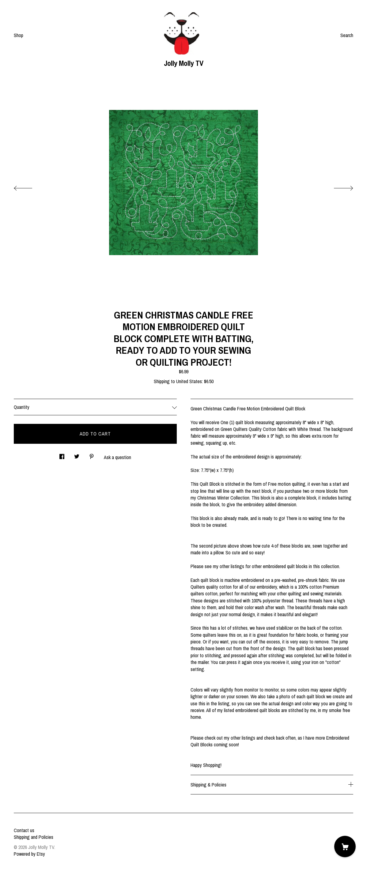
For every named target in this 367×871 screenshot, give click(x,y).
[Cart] (345, 846)
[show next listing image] (338, 186)
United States (189, 381)
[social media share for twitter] (76, 455)
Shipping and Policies (33, 837)
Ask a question (117, 457)
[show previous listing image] (29, 186)
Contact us (24, 830)
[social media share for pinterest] (91, 455)
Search (346, 35)
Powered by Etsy (29, 853)
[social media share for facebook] (61, 455)
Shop (18, 35)
